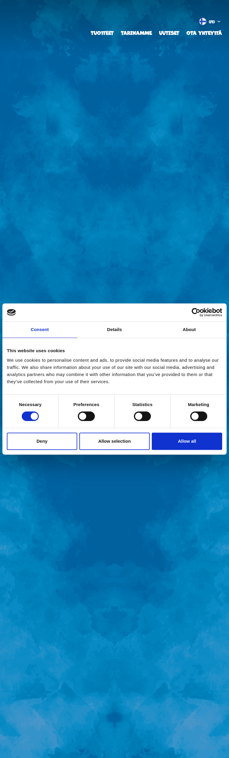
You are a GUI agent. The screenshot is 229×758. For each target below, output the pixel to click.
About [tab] (189, 329)
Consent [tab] (40, 329)
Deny (41, 441)
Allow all (187, 441)
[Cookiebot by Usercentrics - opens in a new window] (196, 312)
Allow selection (114, 441)
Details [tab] (114, 329)
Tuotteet (102, 32)
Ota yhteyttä (204, 32)
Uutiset (169, 32)
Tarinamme (136, 32)
